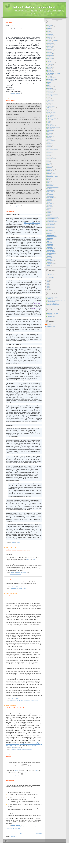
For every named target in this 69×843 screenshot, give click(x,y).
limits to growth (50, 191)
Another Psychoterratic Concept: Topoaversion (18, 550)
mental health (50, 64)
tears (48, 241)
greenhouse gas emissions (52, 187)
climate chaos (50, 55)
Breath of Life (50, 298)
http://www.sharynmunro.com (53, 304)
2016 (48, 272)
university (49, 262)
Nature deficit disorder (51, 107)
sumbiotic (24, 588)
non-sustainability (50, 197)
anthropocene (50, 50)
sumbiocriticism (13, 826)
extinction (49, 181)
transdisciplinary (50, 260)
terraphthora (49, 247)
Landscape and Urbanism (52, 297)
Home (20, 833)
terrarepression (50, 248)
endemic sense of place (52, 176)
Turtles (48, 131)
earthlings (49, 163)
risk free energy (50, 226)
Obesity (48, 110)
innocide (49, 188)
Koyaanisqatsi (50, 100)
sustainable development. (52, 236)
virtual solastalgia (50, 263)
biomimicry (49, 139)
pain (26, 772)
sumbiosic (19, 826)
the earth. (49, 254)
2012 (48, 281)
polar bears (49, 214)
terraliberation (50, 244)
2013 (48, 280)
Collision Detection (51, 301)
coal (48, 56)
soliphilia (16, 206)
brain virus (49, 145)
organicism (49, 205)
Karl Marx (49, 98)
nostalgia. (49, 199)
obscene (49, 200)
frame (48, 182)
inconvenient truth (50, 62)
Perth (48, 113)
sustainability (49, 35)
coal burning (49, 157)
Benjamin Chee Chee (51, 79)
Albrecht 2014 (36, 223)
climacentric (49, 152)
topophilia (49, 256)
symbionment (9, 828)
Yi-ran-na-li (49, 133)
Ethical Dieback (50, 44)
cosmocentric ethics (51, 158)
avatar (48, 137)
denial (48, 161)
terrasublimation (50, 250)
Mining (48, 104)
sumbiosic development (26, 826)
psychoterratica (23, 749)
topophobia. (49, 257)
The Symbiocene (10, 211)
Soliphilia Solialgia (10, 100)
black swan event (50, 140)
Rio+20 (48, 121)
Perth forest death (50, 115)
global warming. (50, 185)
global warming (27, 700)
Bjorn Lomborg (50, 80)
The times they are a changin (53, 127)
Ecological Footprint (51, 89)
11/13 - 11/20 (50, 274)
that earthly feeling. (51, 251)
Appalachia (49, 74)
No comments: (23, 572)
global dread (49, 184)
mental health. (50, 194)
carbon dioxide (50, 53)
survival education (34, 700)
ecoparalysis (49, 170)
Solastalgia (29, 749)
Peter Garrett (49, 116)
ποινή (36, 770)
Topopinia (8, 756)
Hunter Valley (50, 95)
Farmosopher (9, 579)
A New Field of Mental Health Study (15, 708)
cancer (48, 148)
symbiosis (49, 239)
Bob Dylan (49, 82)
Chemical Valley (50, 86)
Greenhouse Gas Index (52, 94)
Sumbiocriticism (10, 780)
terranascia (49, 245)
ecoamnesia (49, 166)
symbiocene (49, 41)
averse (27, 559)
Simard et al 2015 (35, 308)
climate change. (50, 154)
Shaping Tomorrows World (52, 313)
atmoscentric (49, 136)
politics (48, 215)
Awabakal (49, 76)
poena (16, 770)
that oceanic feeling (51, 253)
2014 (48, 278)
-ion (34, 559)
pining (13, 775)
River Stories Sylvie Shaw (52, 303)
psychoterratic (32, 745)
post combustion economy (52, 217)
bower (48, 142)
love (48, 193)
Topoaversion (50, 130)
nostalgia (49, 38)
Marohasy (49, 101)
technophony (49, 242)
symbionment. (50, 238)
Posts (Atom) (14, 836)
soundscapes (50, 230)
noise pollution (50, 196)
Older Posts (39, 833)
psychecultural (19, 588)
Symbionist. (34, 826)
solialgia (11, 206)
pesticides (49, 211)
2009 (48, 286)
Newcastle (49, 109)
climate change (13, 700)
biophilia (49, 52)
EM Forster (49, 88)
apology (48, 134)
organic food (49, 203)
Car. (48, 85)
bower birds (49, 143)
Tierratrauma (49, 128)
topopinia (17, 775)
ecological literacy (50, 169)
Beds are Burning (50, 77)
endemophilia (50, 58)
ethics (48, 31)
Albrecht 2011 (28, 223)
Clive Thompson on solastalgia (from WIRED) (56, 300)
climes (48, 155)
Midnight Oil (49, 103)
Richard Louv (50, 119)
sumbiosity (49, 70)
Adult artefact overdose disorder (53, 73)
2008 (48, 287)
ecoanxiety (49, 167)
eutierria (49, 32)
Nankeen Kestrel (50, 106)
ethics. (22, 700)
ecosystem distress (51, 173)
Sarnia (48, 122)
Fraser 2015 (11, 313)
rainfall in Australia (51, 224)
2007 (48, 289)
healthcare (49, 61)
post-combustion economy (52, 218)
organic (48, 202)
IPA (48, 97)
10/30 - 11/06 (50, 277)
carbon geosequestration (52, 149)
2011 (48, 283)
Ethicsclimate (50, 314)
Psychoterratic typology (15, 749)
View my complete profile (50, 326)
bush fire (49, 146)
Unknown (49, 324)
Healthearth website (51, 316)
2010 (48, 284)
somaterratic (49, 67)
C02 (48, 83)
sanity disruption (50, 227)
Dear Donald (9, 22)
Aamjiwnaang (50, 71)
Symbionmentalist (50, 125)
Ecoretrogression (50, 91)
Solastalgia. (49, 124)
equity (48, 178)
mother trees (37, 303)
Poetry (48, 29)
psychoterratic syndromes (52, 221)
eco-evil (18, 700)
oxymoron (49, 208)
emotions (49, 175)
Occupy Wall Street (51, 112)
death (48, 160)
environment (49, 59)
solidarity (49, 65)
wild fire (48, 265)
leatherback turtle (50, 190)
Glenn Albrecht (50, 46)
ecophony (49, 172)
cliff (48, 151)
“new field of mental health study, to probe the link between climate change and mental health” (24, 743)
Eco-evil (8, 596)
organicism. (49, 206)
